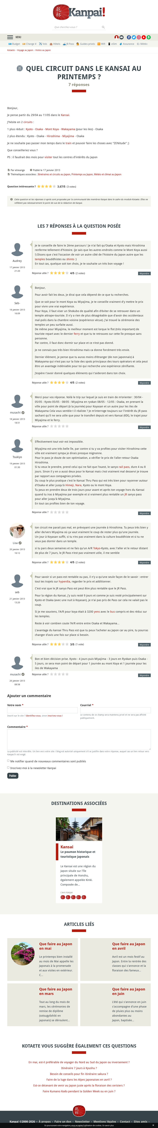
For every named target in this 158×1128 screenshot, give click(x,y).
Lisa (15, 543)
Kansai (65, 115)
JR (126, 494)
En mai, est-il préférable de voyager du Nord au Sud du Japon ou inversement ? (79, 1062)
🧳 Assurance (126, 44)
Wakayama (68, 129)
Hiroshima (53, 136)
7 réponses (79, 84)
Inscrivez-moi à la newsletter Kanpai (33, 768)
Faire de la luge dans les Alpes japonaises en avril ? (79, 1079)
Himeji (69, 485)
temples (40, 259)
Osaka (39, 129)
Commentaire (17, 726)
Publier (12, 776)
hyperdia (64, 581)
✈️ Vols (43, 44)
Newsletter (82, 1121)
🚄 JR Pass (68, 44)
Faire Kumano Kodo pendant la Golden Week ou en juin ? (79, 1091)
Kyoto (29, 129)
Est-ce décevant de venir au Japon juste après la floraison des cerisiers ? (79, 1085)
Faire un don (62, 1121)
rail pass (124, 467)
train (69, 143)
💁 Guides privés (85, 44)
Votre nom (15, 705)
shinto (70, 259)
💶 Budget (14, 44)
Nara (78, 485)
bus (112, 611)
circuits (27, 122)
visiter (48, 157)
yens (97, 611)
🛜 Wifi (101, 44)
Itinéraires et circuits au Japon (54, 174)
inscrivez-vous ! (55, 715)
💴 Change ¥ (29, 44)
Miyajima (68, 136)
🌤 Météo (142, 44)
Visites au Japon (43, 50)
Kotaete (11, 50)
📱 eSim (112, 44)
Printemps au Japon (82, 174)
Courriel (87, 705)
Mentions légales (105, 1121)
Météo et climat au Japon (107, 174)
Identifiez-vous (33, 715)
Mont (48, 129)
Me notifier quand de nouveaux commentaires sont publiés (48, 761)
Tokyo (96, 548)
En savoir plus (108, 1125)
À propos (45, 1121)
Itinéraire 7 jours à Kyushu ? (79, 1068)
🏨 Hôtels (55, 44)
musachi (15, 412)
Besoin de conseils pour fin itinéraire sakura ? (79, 1074)
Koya (56, 129)
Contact (125, 1121)
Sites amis (140, 1121)
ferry (77, 334)
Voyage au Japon (25, 50)
